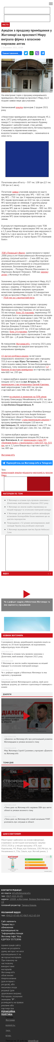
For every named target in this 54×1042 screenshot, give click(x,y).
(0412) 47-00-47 (14, 915)
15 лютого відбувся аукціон (15, 355)
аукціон (19, 107)
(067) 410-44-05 (14, 896)
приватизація (7, 472)
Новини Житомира (13, 635)
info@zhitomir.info (21, 893)
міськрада (27, 472)
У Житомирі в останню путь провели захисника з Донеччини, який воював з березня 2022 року (22, 655)
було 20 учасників (25, 312)
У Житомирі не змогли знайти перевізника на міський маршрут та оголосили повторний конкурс (24, 664)
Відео (6, 573)
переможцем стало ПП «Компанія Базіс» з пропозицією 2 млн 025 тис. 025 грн (26, 443)
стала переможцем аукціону (36, 419)
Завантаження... (11, 53)
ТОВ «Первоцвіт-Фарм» (13, 252)
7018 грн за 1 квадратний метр (18, 297)
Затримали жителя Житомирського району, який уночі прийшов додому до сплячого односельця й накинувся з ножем (26, 684)
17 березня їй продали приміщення (25, 368)
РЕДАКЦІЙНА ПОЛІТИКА (8, 1013)
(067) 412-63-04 (31, 915)
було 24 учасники (18, 331)
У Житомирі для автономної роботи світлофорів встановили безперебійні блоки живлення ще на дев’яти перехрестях (28, 516)
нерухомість (39, 472)
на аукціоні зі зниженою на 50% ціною (28, 396)
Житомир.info (23, 343)
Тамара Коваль (29, 905)
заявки (15, 191)
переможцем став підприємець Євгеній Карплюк (25, 384)
